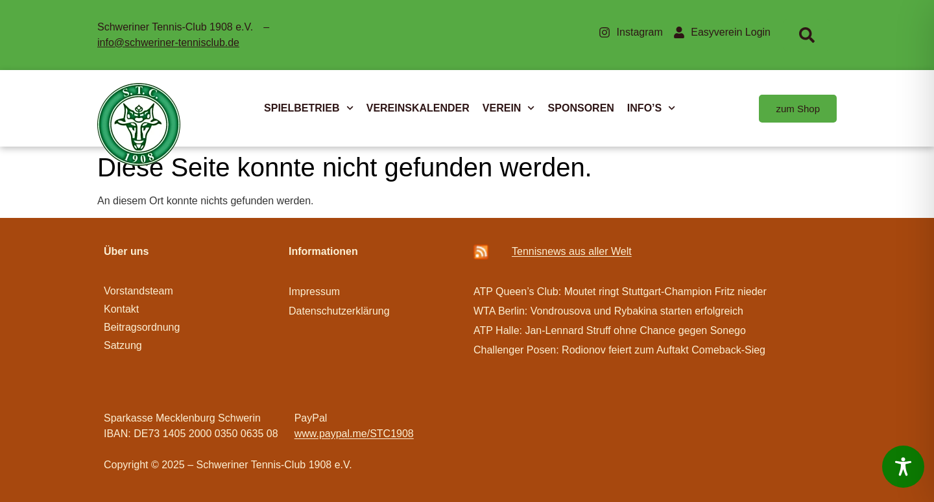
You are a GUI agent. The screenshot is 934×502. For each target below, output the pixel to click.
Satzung (123, 345)
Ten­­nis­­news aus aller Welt (572, 251)
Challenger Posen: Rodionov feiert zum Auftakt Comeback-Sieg (619, 349)
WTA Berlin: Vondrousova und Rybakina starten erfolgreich (608, 311)
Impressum (314, 291)
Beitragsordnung (143, 327)
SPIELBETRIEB (308, 108)
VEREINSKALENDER (418, 108)
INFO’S (651, 108)
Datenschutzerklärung (339, 311)
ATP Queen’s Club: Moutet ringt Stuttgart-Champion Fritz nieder (620, 291)
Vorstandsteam (138, 290)
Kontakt (121, 309)
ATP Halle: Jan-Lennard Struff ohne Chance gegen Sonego (609, 330)
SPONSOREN (581, 108)
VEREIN (509, 108)
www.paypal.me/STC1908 (354, 433)
